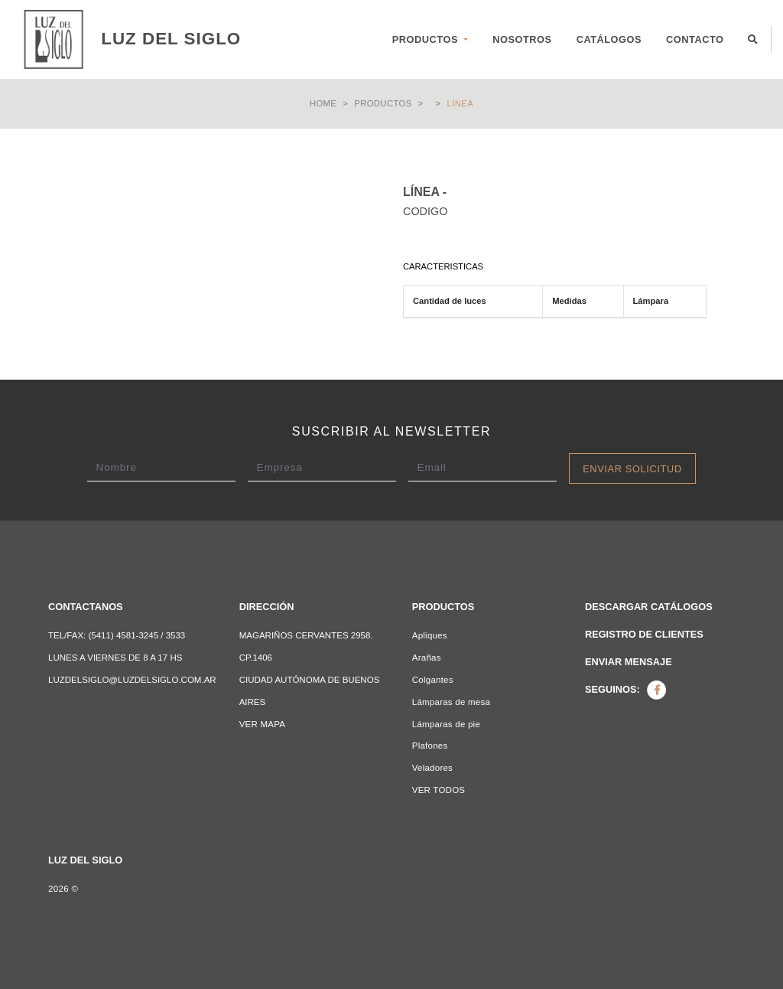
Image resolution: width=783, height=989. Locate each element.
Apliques (429, 635)
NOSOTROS (521, 39)
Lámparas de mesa (451, 702)
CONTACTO (694, 39)
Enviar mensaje (628, 661)
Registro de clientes (644, 634)
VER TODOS (438, 790)
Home (323, 103)
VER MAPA (262, 724)
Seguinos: (626, 689)
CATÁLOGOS (609, 39)
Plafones (430, 745)
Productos (382, 103)
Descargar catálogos (649, 606)
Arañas (426, 657)
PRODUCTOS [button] (426, 39)
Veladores (432, 767)
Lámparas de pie (446, 724)
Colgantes (432, 679)
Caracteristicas (443, 266)
